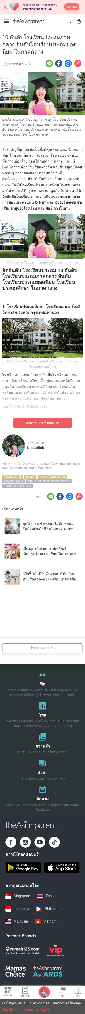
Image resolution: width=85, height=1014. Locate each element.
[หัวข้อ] (42, 769)
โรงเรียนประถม (26, 463)
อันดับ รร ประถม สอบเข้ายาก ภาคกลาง (49, 481)
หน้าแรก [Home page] (7, 463)
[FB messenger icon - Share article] (68, 63)
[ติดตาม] (42, 797)
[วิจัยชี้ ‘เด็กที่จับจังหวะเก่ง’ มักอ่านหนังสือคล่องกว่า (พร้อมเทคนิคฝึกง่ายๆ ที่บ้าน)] (42, 577)
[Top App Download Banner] (42, 7)
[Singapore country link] (17, 896)
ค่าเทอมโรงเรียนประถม (52, 476)
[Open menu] (6, 21)
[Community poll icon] (78, 992)
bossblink (35, 448)
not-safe (30, 476)
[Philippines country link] (49, 909)
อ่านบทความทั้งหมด (42, 423)
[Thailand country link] (48, 896)
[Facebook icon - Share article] (58, 63)
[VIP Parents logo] (56, 950)
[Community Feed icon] (62, 992)
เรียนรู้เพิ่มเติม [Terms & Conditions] (12, 1009)
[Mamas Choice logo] (15, 971)
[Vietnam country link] (45, 921)
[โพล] (42, 713)
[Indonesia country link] (17, 909)
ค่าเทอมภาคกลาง (13, 481)
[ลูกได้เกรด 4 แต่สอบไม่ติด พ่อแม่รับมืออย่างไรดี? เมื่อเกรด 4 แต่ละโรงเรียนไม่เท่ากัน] (42, 526)
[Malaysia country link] (16, 921)
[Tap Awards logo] (48, 971)
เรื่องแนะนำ (12, 509)
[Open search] (69, 21)
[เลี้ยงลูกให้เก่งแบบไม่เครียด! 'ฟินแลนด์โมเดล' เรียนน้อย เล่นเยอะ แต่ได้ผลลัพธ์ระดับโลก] (42, 551)
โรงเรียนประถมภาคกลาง (17, 485)
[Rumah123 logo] (22, 950)
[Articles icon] (25, 992)
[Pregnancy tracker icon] (44, 991)
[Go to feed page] (28, 21)
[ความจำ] (42, 742)
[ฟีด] (42, 682)
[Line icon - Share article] (49, 63)
